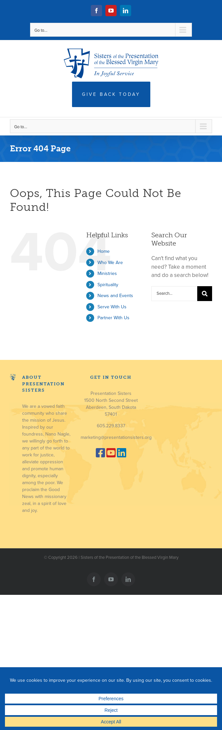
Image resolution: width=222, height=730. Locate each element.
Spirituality (107, 285)
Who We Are (110, 262)
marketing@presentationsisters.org (116, 437)
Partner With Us (113, 318)
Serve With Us (112, 307)
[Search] (204, 293)
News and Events (115, 295)
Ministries (107, 273)
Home (103, 251)
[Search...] (174, 293)
